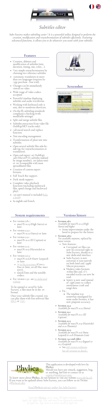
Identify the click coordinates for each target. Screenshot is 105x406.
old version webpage (76, 347)
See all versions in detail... (75, 350)
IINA (13, 301)
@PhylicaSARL (17, 383)
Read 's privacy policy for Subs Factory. (52, 387)
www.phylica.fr (84, 377)
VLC (22, 301)
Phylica (42, 397)
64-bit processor (28, 264)
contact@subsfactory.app (58, 375)
